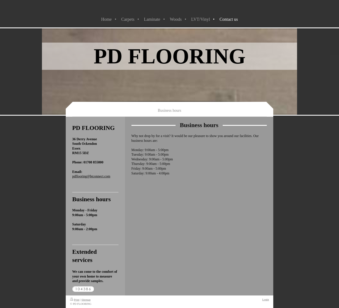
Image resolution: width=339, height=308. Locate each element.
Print (74, 299)
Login (265, 299)
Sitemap (86, 299)
